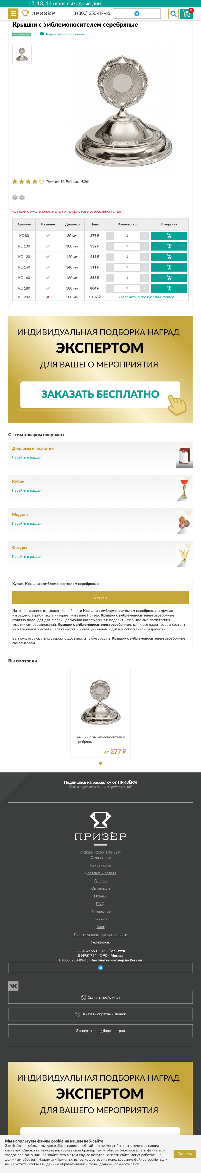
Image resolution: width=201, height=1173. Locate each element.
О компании (101, 858)
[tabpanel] (100, 713)
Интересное (100, 911)
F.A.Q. (100, 904)
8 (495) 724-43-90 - (100, 956)
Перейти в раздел (27, 457)
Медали (20, 515)
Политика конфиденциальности (100, 935)
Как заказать (100, 865)
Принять (185, 1154)
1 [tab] (100, 763)
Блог (101, 927)
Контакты (100, 597)
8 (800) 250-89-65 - (100, 960)
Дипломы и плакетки (33, 448)
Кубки (18, 482)
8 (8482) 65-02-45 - (100, 951)
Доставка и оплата (100, 873)
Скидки (100, 881)
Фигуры (19, 548)
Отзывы (100, 896)
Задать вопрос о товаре (65, 34)
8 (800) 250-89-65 (91, 13)
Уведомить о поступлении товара (146, 297)
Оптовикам (100, 888)
